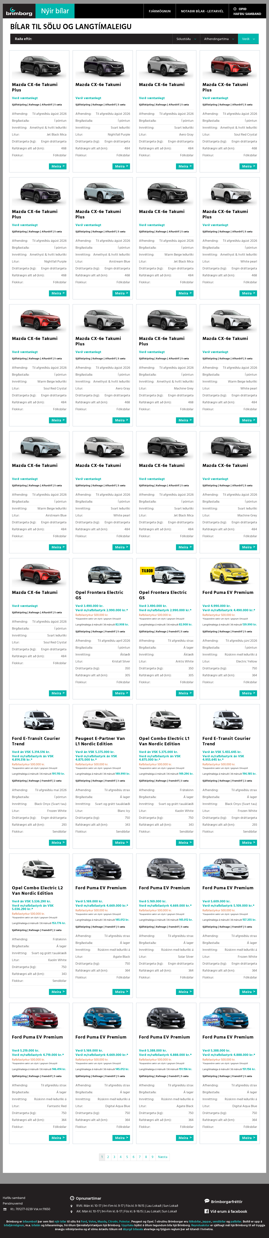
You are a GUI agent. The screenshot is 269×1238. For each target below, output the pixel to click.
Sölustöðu (184, 39)
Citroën (113, 1222)
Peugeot (136, 1222)
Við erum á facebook (226, 1212)
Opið (240, 9)
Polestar (124, 1222)
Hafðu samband (247, 14)
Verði (245, 39)
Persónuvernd (13, 1203)
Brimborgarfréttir (226, 1202)
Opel (150, 1222)
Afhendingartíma (216, 39)
